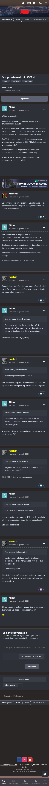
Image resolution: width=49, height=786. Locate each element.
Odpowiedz (24, 99)
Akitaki (9, 88)
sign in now (13, 638)
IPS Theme (4, 765)
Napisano (19, 110)
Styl (21, 765)
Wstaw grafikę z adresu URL (31, 656)
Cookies (24, 767)
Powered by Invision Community (24, 772)
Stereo (18, 90)
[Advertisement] (24, 48)
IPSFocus (13, 765)
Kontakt (44, 765)
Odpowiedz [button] (32, 666)
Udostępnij (24, 679)
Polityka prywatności (32, 765)
